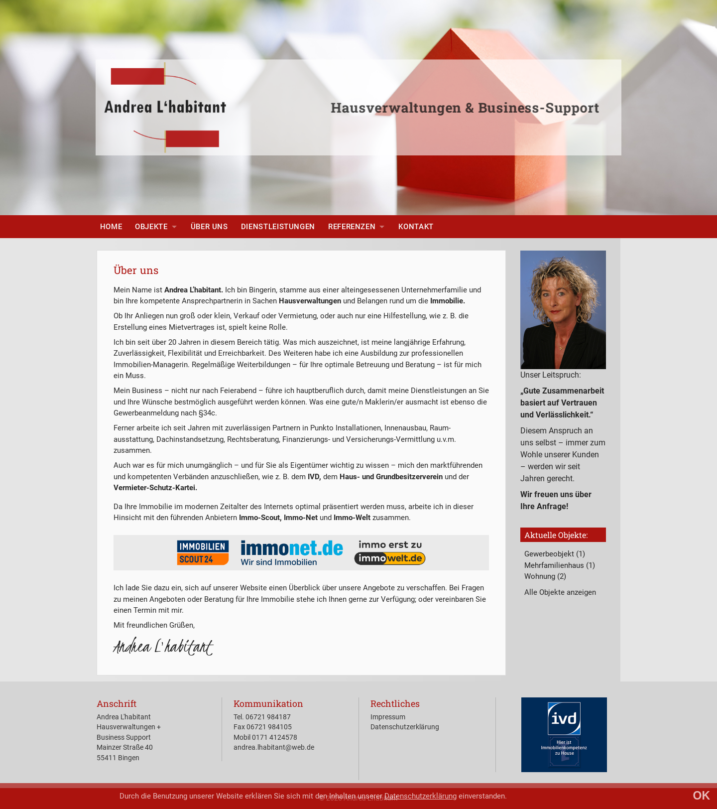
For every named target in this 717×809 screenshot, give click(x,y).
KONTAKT (415, 226)
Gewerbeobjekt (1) (554, 553)
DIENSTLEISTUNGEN (278, 226)
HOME (111, 226)
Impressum (387, 717)
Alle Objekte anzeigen (560, 592)
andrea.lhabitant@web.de (274, 747)
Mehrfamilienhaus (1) (559, 565)
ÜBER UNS (209, 226)
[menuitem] (111, 226)
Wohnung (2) (545, 576)
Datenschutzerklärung (420, 796)
